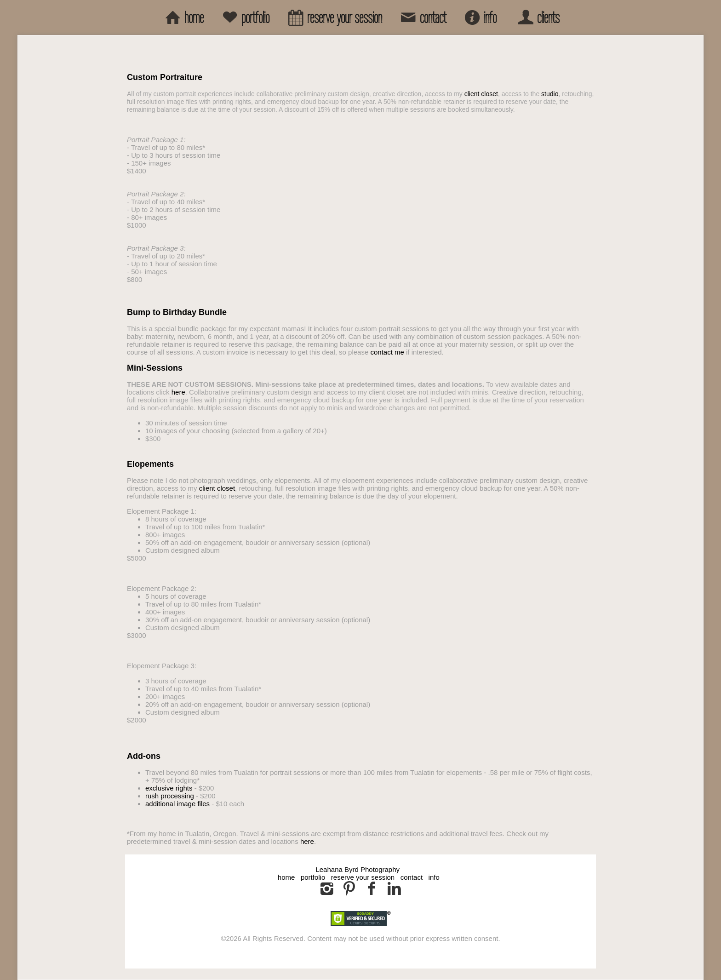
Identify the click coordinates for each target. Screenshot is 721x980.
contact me (387, 352)
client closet (481, 93)
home (183, 17)
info (479, 17)
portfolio (244, 17)
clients (537, 17)
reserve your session (333, 17)
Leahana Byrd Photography (357, 869)
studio (549, 93)
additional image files (177, 804)
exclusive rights (169, 788)
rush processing (169, 796)
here (178, 392)
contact (421, 17)
